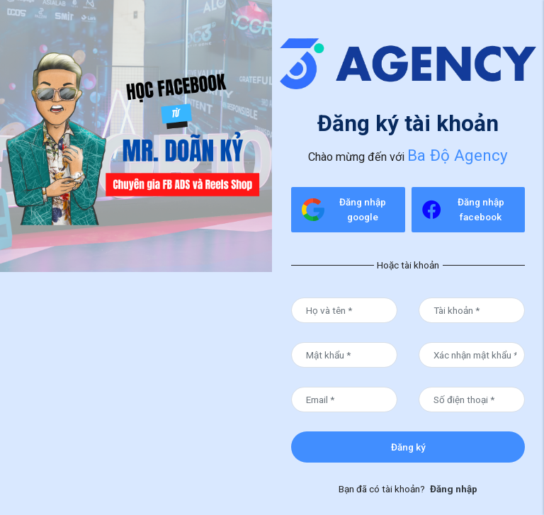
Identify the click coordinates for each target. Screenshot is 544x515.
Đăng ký (408, 447)
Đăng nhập (453, 488)
